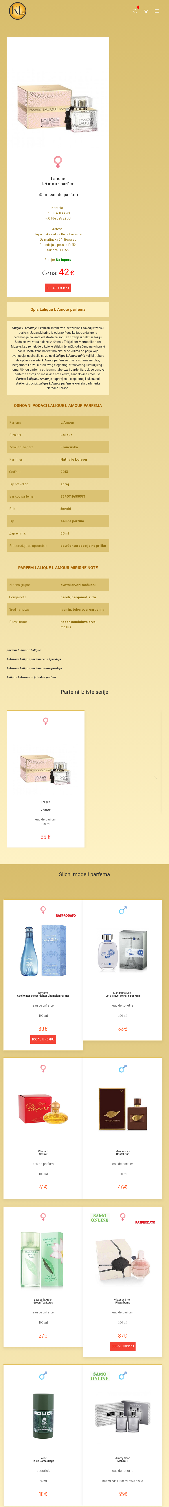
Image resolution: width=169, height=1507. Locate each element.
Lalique (58, 178)
